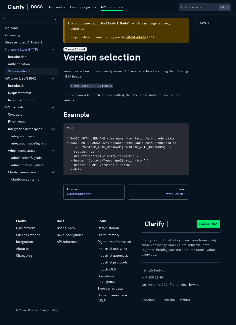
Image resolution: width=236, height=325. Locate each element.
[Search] (205, 7)
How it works (25, 228)
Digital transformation (114, 241)
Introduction (17, 57)
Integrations (25, 241)
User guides (56, 7)
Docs (60, 221)
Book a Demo (208, 224)
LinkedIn (168, 300)
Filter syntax (17, 121)
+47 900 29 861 (153, 277)
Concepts (15, 114)
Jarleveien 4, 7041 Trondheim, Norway (170, 284)
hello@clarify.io (153, 270)
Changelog (24, 255)
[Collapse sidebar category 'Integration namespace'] (53, 129)
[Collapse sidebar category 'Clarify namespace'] (53, 172)
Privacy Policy (48, 310)
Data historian (108, 228)
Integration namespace (25, 129)
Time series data (110, 288)
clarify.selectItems (25, 179)
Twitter (185, 300)
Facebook (149, 300)
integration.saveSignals (28, 143)
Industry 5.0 (107, 269)
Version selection (20, 71)
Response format (21, 100)
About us (23, 248)
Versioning (12, 35)
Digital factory (108, 235)
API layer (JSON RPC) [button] (20, 78)
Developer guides (83, 7)
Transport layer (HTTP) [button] (21, 49)
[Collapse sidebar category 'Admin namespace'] (53, 150)
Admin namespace (22, 150)
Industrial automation (114, 255)
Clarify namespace (22, 172)
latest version (136, 37)
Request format (19, 93)
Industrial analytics (112, 248)
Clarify (21, 221)
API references (112, 7)
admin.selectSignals (26, 157)
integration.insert (24, 136)
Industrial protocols (113, 262)
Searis (32, 310)
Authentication (19, 64)
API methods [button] (14, 107)
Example (204, 23)
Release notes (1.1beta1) (23, 42)
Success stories (28, 235)
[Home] (24, 7)
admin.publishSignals (27, 165)
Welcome (12, 28)
